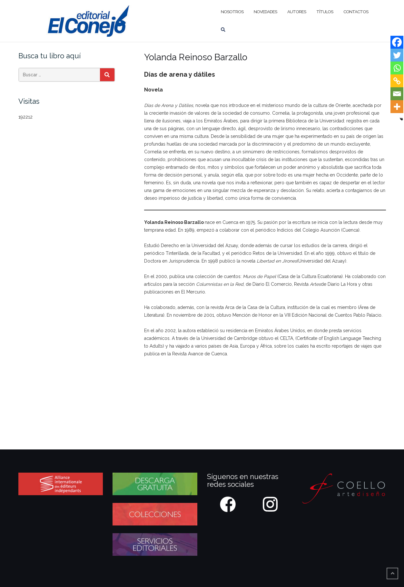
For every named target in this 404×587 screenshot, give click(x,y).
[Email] (396, 93)
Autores (296, 11)
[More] (396, 106)
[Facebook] (396, 42)
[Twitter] (396, 55)
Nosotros (232, 11)
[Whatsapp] (396, 68)
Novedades (265, 11)
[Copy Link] (396, 80)
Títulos (324, 11)
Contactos (355, 11)
